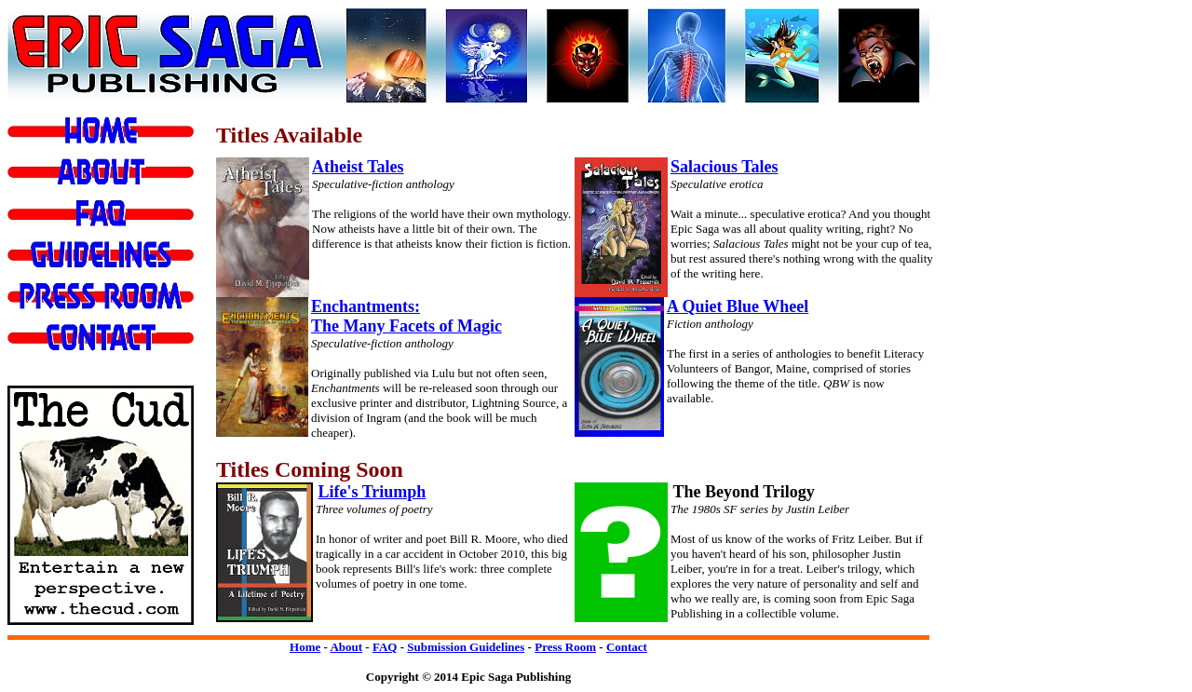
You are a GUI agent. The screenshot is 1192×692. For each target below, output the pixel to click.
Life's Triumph (372, 491)
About (346, 647)
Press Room (565, 647)
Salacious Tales (724, 166)
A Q (681, 306)
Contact (626, 647)
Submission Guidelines (465, 647)
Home (305, 647)
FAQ (384, 647)
